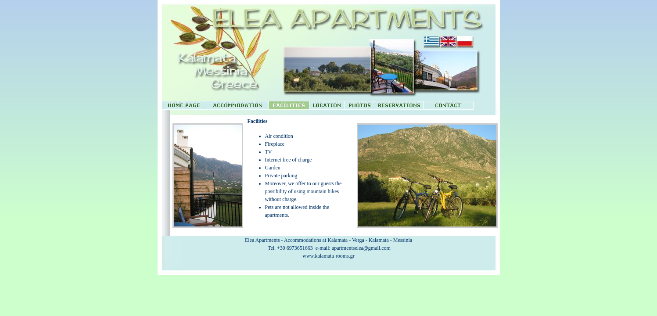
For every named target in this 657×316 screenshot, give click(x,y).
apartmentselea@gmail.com (361, 248)
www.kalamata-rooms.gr (328, 256)
